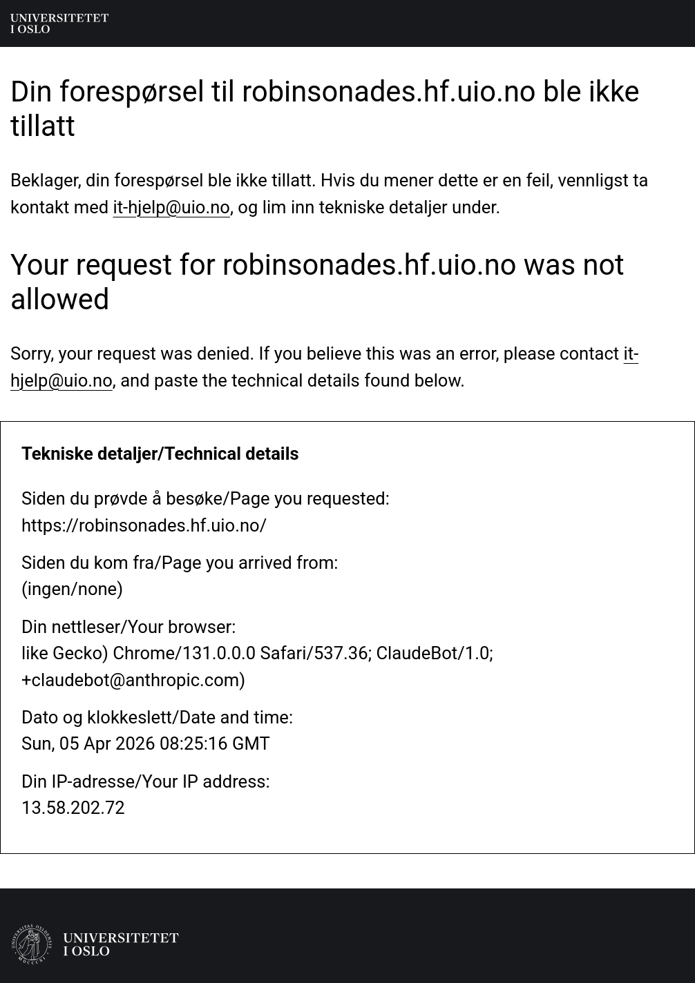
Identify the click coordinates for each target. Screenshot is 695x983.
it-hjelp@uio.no (171, 207)
